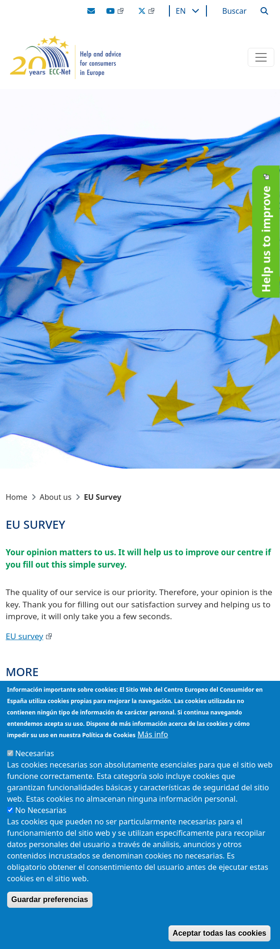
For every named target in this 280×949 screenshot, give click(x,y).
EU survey (24, 636)
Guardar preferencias (49, 899)
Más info (153, 734)
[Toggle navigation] (261, 57)
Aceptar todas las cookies (219, 933)
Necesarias (34, 753)
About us (56, 497)
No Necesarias (40, 810)
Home (17, 497)
